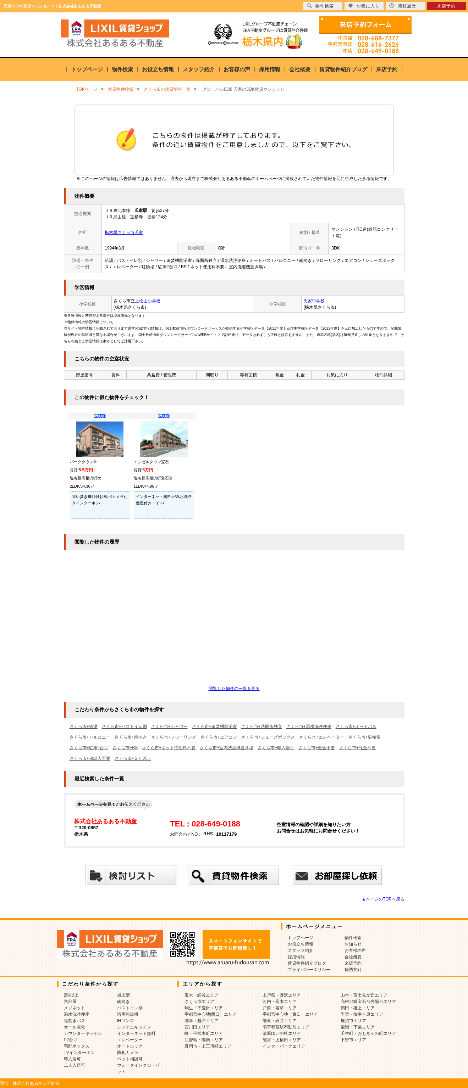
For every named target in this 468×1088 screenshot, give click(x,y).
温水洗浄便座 (76, 1014)
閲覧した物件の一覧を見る (234, 688)
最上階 (123, 995)
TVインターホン (79, 1052)
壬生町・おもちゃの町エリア (368, 1033)
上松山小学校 (147, 300)
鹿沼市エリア (353, 1020)
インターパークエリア (284, 1046)
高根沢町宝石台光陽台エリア (368, 1001)
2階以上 (71, 995)
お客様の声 (237, 69)
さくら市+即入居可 (276, 747)
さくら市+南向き (131, 737)
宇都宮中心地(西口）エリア (211, 1014)
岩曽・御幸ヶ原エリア (362, 1014)
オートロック (130, 1046)
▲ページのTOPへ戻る (383, 899)
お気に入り (364, 6)
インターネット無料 (136, 1033)
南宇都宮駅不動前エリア (286, 1027)
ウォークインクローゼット (138, 1068)
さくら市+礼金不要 (357, 747)
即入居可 (72, 1058)
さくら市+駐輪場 (364, 737)
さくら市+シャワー (169, 726)
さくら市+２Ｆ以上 (133, 758)
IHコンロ (125, 1020)
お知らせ (353, 944)
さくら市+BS (125, 747)
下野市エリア (353, 1039)
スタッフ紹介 (199, 69)
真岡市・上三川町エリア (208, 1046)
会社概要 (299, 69)
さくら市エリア (199, 1001)
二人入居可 (74, 1065)
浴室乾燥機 (127, 1014)
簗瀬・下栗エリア (358, 1027)
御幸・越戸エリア (202, 1020)
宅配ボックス (76, 1046)
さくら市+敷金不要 (316, 747)
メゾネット (74, 1007)
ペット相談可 (130, 1058)
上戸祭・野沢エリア (282, 995)
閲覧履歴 (402, 6)
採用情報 (269, 69)
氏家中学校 (314, 300)
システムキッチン (134, 1027)
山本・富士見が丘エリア (364, 995)
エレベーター (130, 1039)
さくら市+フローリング (173, 737)
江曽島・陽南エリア (204, 1039)
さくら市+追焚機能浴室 (214, 726)
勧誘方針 (353, 969)
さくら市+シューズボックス (268, 737)
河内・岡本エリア (280, 1001)
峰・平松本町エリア (204, 1033)
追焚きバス (74, 1020)
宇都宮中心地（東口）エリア (290, 1014)
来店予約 (386, 69)
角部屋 (70, 1001)
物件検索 (122, 69)
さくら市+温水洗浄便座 (308, 726)
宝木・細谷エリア (202, 995)
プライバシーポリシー (309, 969)
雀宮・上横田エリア (282, 1039)
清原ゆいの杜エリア (282, 1033)
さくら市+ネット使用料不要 (169, 747)
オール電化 (74, 1027)
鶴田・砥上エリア (358, 1007)
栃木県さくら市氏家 (124, 232)
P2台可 (71, 1039)
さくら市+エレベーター (321, 737)
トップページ (87, 69)
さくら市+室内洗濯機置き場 (226, 747)
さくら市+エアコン (218, 737)
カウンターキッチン (83, 1033)
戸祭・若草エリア (280, 1007)
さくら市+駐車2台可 (89, 747)
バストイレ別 (130, 1007)
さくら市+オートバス (356, 726)
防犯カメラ (127, 1052)
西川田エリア (197, 1027)
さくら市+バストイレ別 (124, 726)
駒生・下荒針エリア (204, 1007)
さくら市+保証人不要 (90, 758)
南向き (123, 1001)
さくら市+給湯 (84, 726)
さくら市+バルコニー (90, 737)
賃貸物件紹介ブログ (343, 69)
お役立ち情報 (158, 69)
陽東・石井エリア (280, 1020)
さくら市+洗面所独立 (261, 726)
